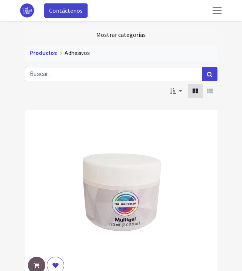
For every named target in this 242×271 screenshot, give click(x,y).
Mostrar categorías (121, 34)
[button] (176, 91)
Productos (43, 53)
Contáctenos (66, 10)
